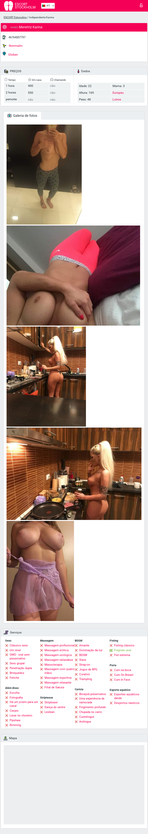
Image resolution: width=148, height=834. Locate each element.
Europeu (118, 92)
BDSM (83, 655)
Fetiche (14, 677)
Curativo (84, 674)
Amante (84, 645)
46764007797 (16, 37)
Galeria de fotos (22, 116)
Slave (82, 660)
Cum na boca (122, 670)
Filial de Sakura (54, 687)
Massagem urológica (58, 655)
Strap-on (84, 664)
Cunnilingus (86, 717)
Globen (10, 54)
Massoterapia (53, 664)
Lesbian (50, 712)
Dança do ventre (55, 707)
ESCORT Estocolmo (15, 17)
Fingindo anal (122, 650)
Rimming (15, 725)
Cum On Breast (123, 675)
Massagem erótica (57, 650)
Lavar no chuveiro (21, 715)
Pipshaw (15, 720)
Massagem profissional (60, 645)
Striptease (51, 702)
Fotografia (16, 697)
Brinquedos (17, 673)
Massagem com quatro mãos (60, 671)
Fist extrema (122, 655)
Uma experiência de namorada (91, 700)
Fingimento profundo (92, 707)
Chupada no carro (90, 712)
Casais (14, 710)
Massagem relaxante (58, 682)
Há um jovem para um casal (24, 704)
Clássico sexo (19, 645)
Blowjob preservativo (92, 694)
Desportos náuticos (127, 703)
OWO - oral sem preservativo (20, 656)
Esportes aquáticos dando (126, 696)
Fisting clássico (124, 645)
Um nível (15, 650)
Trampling (85, 679)
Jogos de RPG (88, 669)
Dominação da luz (90, 650)
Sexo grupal (17, 663)
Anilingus (85, 721)
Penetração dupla (21, 668)
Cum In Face (122, 679)
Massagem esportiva (58, 677)
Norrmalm (13, 46)
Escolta (14, 692)
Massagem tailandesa (59, 660)
